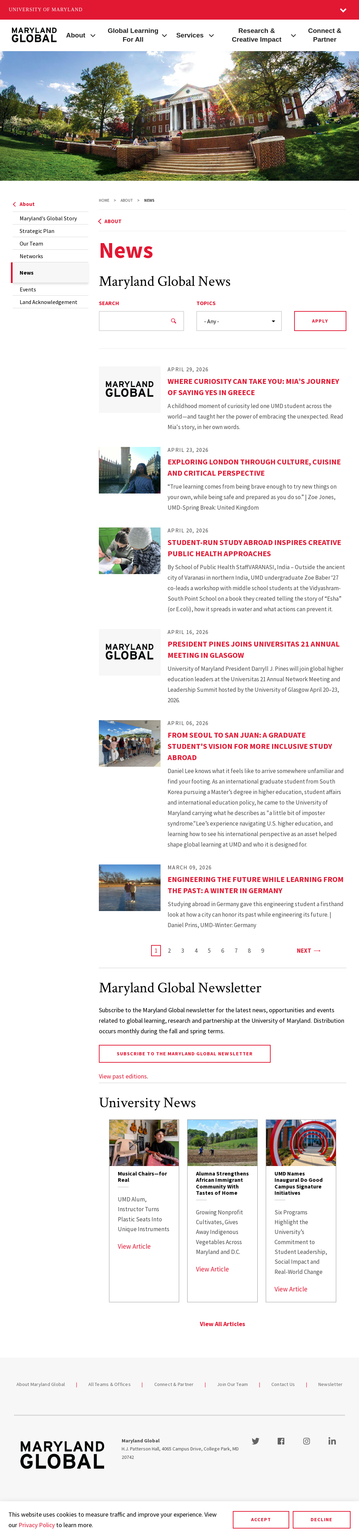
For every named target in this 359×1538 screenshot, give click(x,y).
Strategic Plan (37, 230)
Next (308, 950)
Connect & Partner (324, 35)
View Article (134, 1246)
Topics (206, 302)
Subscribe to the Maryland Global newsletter (185, 1053)
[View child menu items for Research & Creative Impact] (293, 34)
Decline (321, 1519)
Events (28, 289)
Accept (261, 1519)
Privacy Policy (37, 1525)
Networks (31, 256)
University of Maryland (46, 9)
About (76, 35)
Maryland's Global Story (48, 218)
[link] (144, 1211)
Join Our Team (232, 1384)
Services (190, 35)
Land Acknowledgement (48, 301)
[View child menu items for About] (93, 34)
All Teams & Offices (109, 1384)
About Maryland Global (40, 1384)
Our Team (31, 243)
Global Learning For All (133, 35)
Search (109, 302)
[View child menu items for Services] (211, 34)
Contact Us (283, 1384)
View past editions (123, 1076)
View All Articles (222, 1324)
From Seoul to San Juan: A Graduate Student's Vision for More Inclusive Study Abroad (250, 746)
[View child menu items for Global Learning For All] (164, 34)
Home (104, 200)
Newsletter (330, 1384)
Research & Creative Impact (257, 35)
